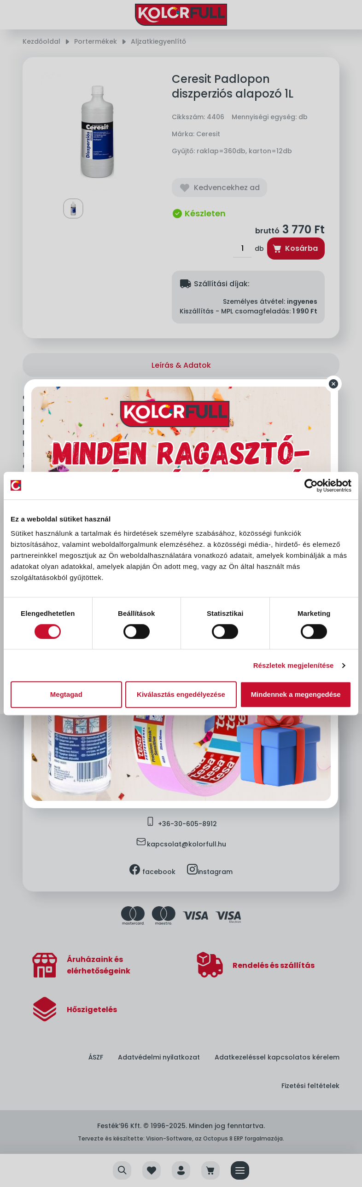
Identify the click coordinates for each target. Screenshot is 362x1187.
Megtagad (66, 694)
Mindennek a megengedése (296, 694)
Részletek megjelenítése (293, 665)
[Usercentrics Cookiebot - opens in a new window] (311, 485)
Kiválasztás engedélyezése (181, 694)
